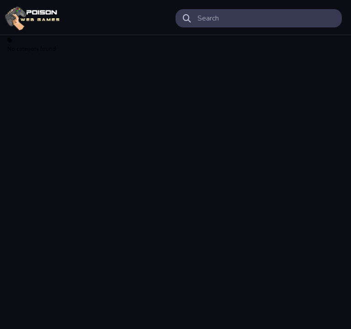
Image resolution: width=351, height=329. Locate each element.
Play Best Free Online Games (32, 18)
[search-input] (266, 18)
